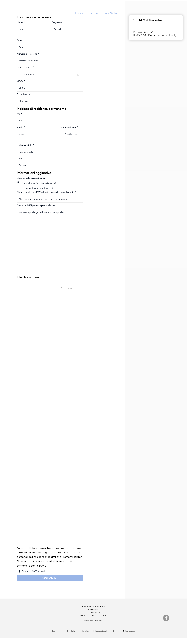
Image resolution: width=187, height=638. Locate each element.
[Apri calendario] (78, 74)
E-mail (20, 40)
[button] (50, 578)
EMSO (20, 81)
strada (20, 127)
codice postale (24, 145)
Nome (20, 22)
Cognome (57, 22)
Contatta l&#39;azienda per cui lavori (36, 205)
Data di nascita (26, 67)
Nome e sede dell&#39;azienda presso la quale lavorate (45, 192)
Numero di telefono (27, 54)
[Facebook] (166, 618)
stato (19, 158)
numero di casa (68, 127)
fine (18, 114)
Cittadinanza (23, 94)
